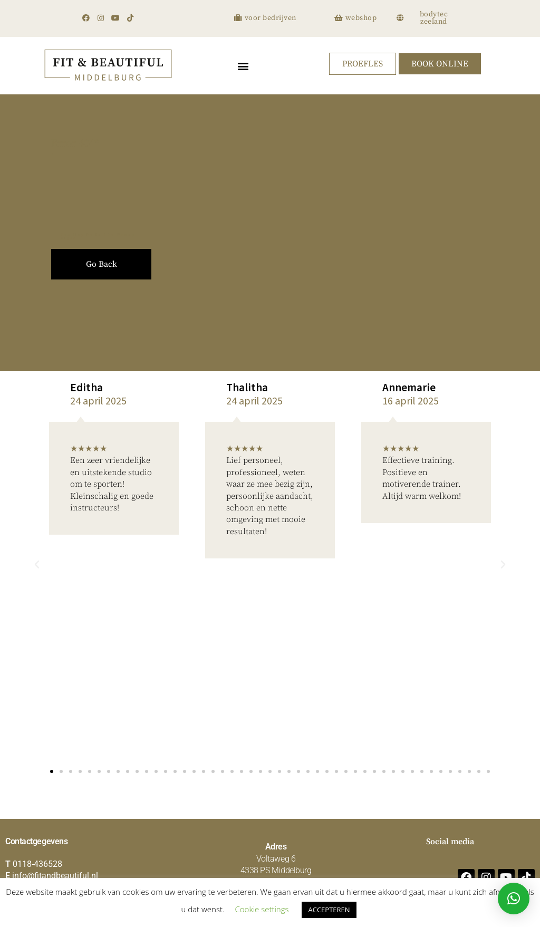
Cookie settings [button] (262, 909)
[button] (243, 65)
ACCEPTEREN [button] (329, 909)
